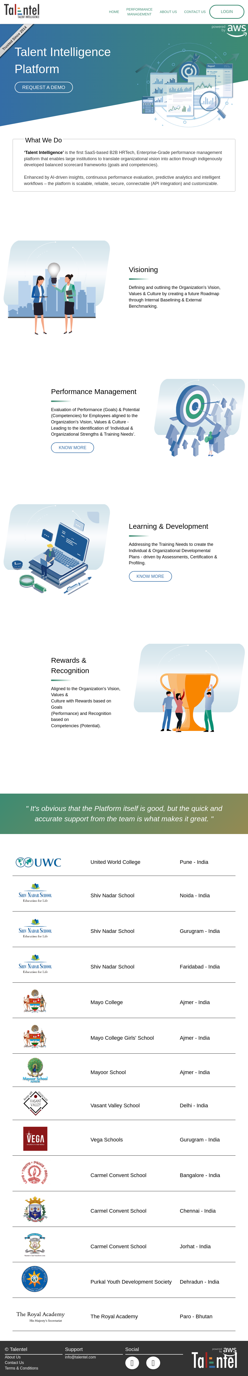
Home (114, 12)
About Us (168, 12)
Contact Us (14, 1363)
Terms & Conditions (21, 1368)
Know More (72, 447)
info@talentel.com (80, 1357)
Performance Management (139, 11)
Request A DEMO (43, 87)
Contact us (195, 12)
